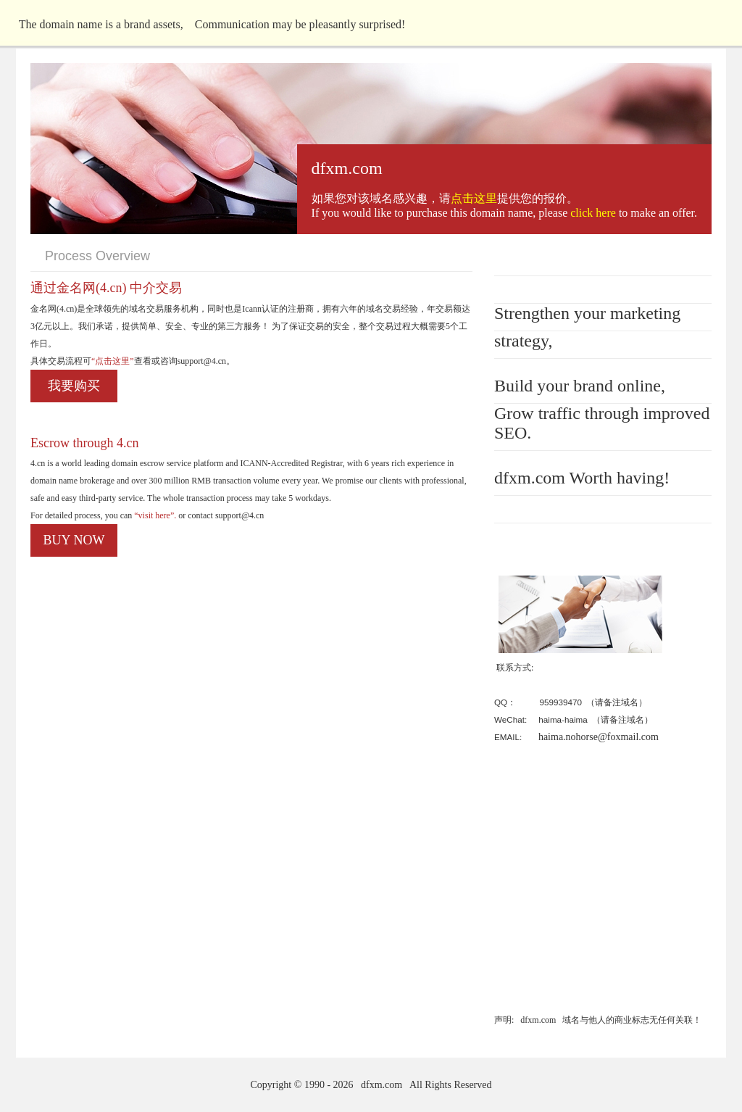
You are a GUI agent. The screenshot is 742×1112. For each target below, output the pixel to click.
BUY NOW (74, 540)
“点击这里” (112, 361)
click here (593, 213)
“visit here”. (154, 515)
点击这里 (474, 198)
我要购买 (74, 385)
